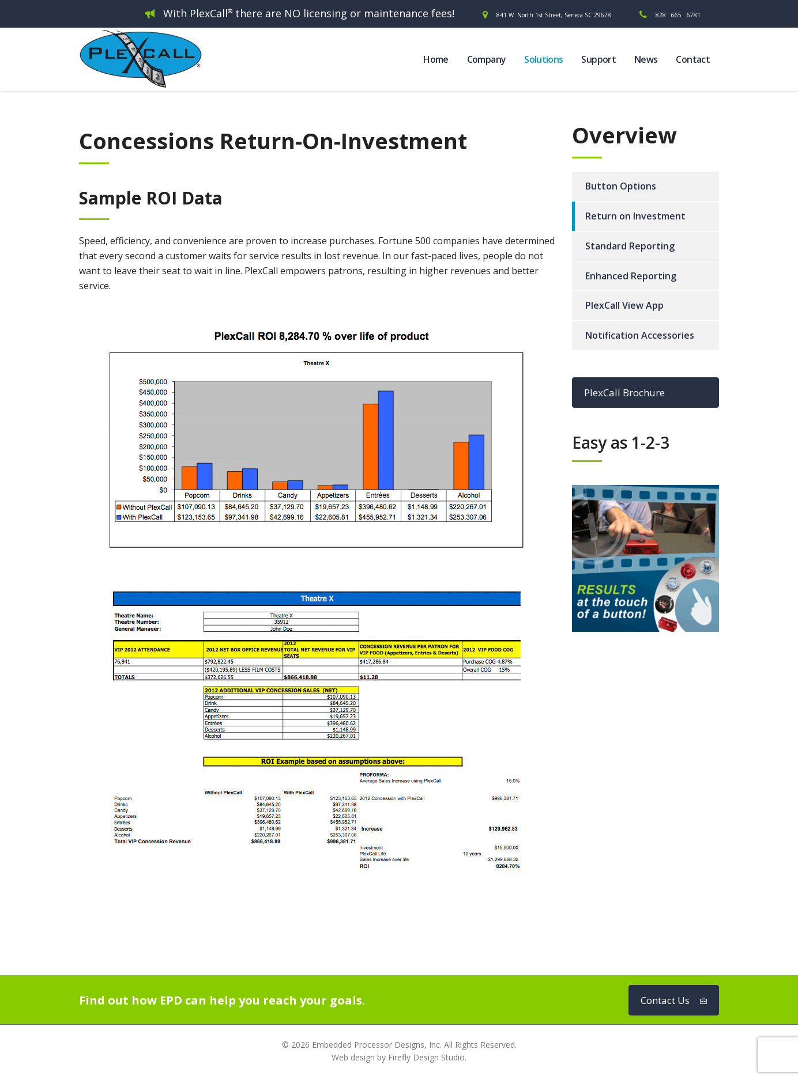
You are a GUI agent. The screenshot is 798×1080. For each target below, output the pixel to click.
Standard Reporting (630, 246)
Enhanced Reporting (630, 276)
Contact (693, 59)
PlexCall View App (624, 305)
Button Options (620, 186)
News (645, 59)
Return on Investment (635, 216)
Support (598, 59)
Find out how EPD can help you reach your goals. (222, 1000)
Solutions (543, 59)
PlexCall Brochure (624, 392)
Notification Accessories (639, 335)
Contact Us (674, 1000)
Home (435, 59)
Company (486, 59)
